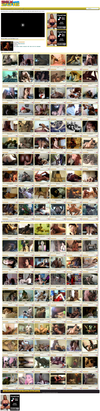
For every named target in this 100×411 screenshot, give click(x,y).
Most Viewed (16, 8)
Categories (9, 8)
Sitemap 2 (32, 391)
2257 (21, 391)
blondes (21, 46)
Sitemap (26, 391)
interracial (25, 46)
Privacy (10, 391)
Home (3, 8)
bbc (35, 46)
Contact (37, 391)
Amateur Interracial (21, 43)
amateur (17, 46)
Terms (5, 391)
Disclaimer (16, 391)
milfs (28, 46)
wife (33, 46)
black (31, 46)
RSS (22, 8)
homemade (38, 46)
